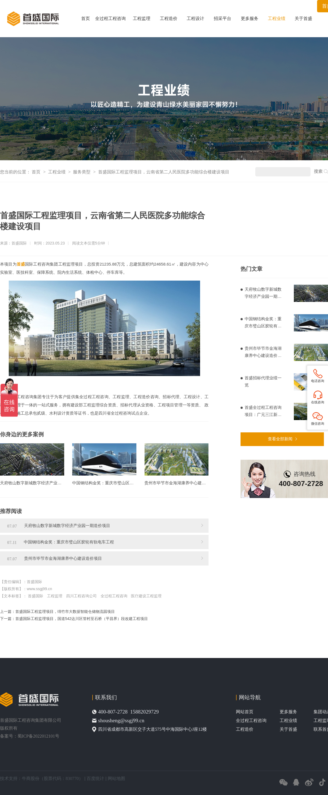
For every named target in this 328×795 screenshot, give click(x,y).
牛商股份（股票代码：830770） (52, 778)
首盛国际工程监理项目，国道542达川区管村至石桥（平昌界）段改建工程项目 (81, 618)
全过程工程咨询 (110, 18)
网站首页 (244, 711)
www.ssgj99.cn (39, 589)
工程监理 (141, 18)
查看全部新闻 (280, 438)
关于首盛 (303, 18)
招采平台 (222, 18)
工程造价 (168, 18)
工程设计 (195, 18)
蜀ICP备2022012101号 (38, 736)
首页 (85, 18)
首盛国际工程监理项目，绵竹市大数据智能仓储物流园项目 (65, 611)
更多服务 (249, 18)
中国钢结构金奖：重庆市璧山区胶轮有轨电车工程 (263, 323)
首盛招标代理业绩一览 (263, 381)
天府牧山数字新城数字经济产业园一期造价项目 (263, 293)
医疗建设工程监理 (146, 596)
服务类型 (82, 172)
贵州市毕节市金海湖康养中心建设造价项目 (263, 352)
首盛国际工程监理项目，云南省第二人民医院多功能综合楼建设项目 (163, 172)
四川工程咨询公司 (81, 596)
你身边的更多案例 (22, 434)
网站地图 (116, 778)
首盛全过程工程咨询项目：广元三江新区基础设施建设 (263, 411)
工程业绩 (276, 18)
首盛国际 (35, 596)
